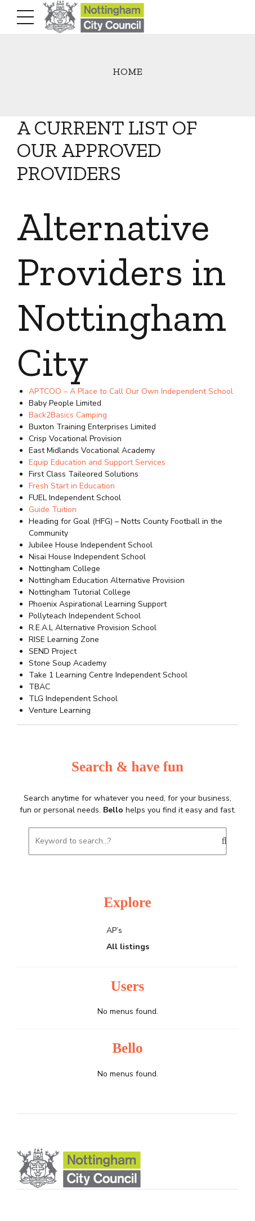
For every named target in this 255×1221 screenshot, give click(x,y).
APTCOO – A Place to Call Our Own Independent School (131, 391)
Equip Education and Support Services (97, 462)
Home (127, 71)
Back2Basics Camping (68, 415)
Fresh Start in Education (72, 486)
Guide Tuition (53, 509)
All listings (127, 946)
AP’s (114, 930)
